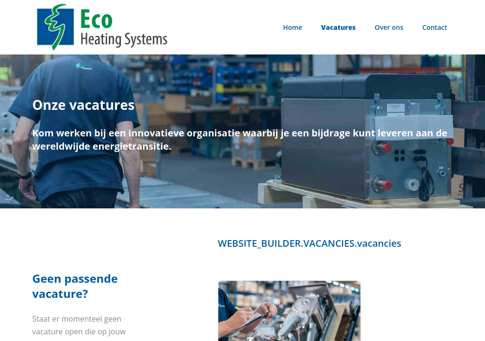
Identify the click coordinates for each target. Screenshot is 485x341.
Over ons (389, 27)
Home (293, 27)
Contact (434, 27)
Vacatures (338, 27)
